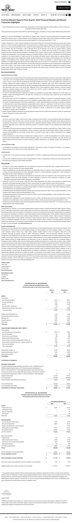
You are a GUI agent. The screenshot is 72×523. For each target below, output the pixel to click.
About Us (44, 15)
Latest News (5, 15)
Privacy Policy (58, 517)
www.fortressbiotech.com (26, 223)
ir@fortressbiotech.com (6, 270)
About (6, 517)
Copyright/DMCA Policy (48, 517)
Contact (36, 15)
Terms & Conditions (36, 517)
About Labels (27, 15)
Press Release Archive (14, 517)
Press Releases (15, 15)
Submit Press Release (26, 517)
